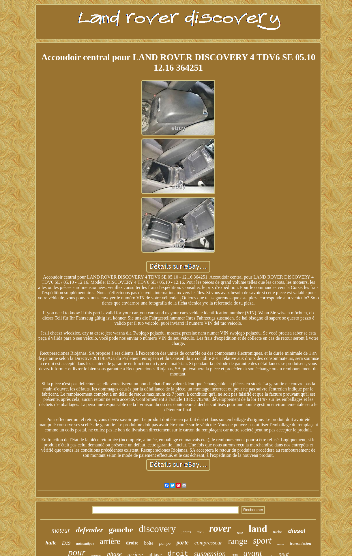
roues (280, 544)
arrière (110, 541)
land (258, 528)
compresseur (208, 543)
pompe (165, 543)
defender (89, 530)
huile (50, 543)
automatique (85, 544)
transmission (300, 543)
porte (183, 542)
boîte (148, 543)
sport (262, 541)
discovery (157, 529)
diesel (296, 530)
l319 (66, 543)
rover (220, 528)
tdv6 (200, 532)
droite (132, 543)
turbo (277, 531)
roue (240, 532)
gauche (121, 529)
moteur (60, 530)
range (237, 541)
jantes (186, 532)
